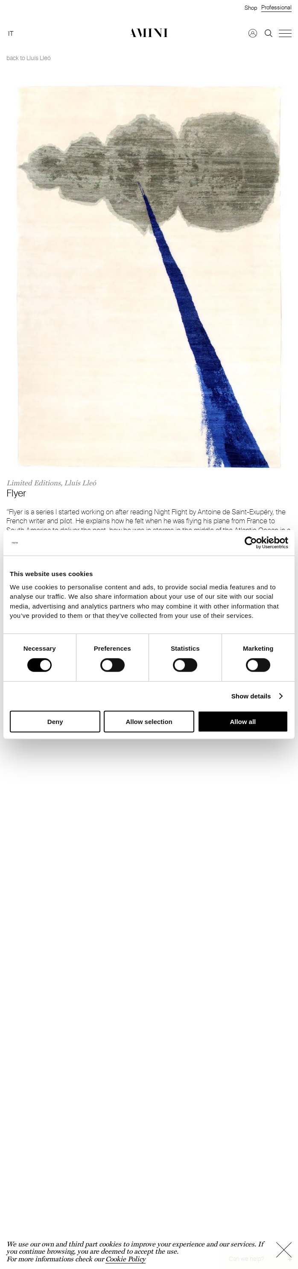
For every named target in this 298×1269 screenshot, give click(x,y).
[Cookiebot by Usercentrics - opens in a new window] (250, 542)
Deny (55, 721)
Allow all (243, 721)
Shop (251, 7)
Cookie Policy (125, 1259)
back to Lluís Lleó (28, 58)
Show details (251, 695)
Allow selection (149, 721)
